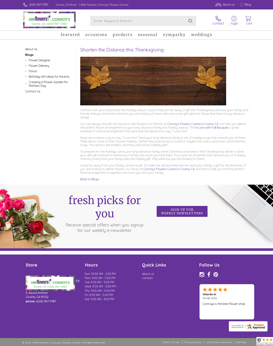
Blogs (29, 55)
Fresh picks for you (105, 213)
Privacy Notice (192, 342)
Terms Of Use (171, 342)
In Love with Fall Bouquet (211, 127)
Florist (33, 71)
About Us (31, 49)
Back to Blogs (89, 179)
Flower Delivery (39, 65)
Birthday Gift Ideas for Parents (49, 76)
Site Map (241, 342)
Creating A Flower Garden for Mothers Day (48, 84)
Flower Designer (39, 60)
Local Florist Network (218, 342)
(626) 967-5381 (38, 4)
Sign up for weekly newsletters (182, 211)
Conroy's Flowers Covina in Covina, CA (193, 124)
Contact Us (32, 91)
